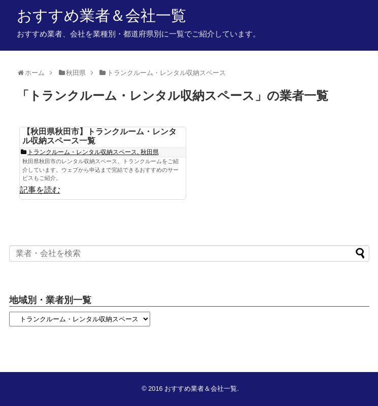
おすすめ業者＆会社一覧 (101, 15)
